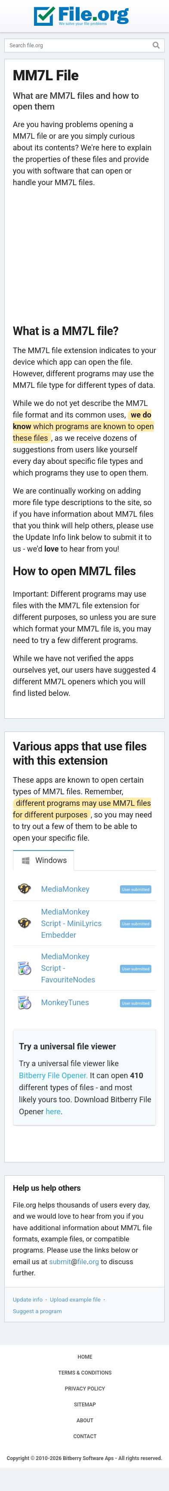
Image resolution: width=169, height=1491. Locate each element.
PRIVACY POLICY (85, 1389)
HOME (84, 1357)
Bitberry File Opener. (53, 1075)
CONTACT (84, 1436)
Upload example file (75, 1299)
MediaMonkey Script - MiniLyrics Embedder (71, 923)
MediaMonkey (65, 888)
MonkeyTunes (65, 1002)
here (53, 1111)
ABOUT (85, 1421)
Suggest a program (37, 1311)
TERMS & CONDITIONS (85, 1373)
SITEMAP (85, 1405)
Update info (28, 1299)
